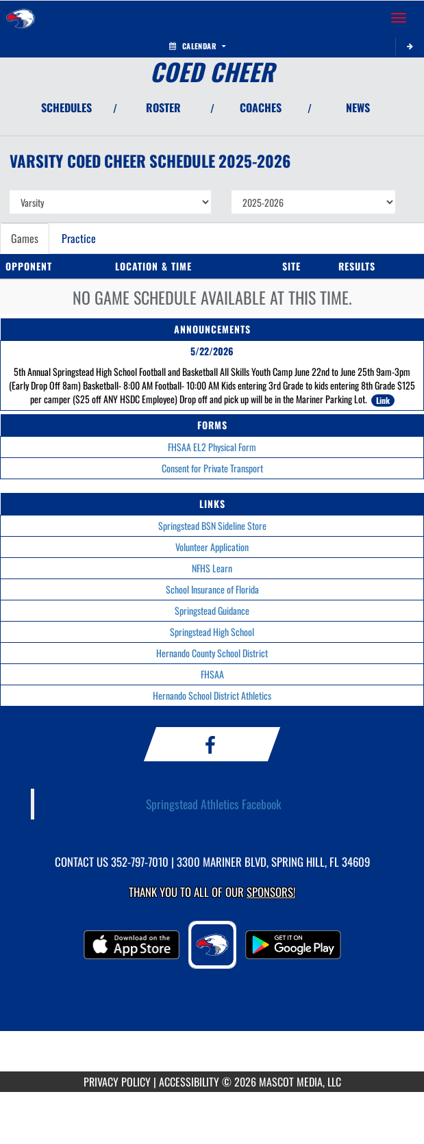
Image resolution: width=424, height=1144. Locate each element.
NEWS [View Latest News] (358, 107)
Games (24, 238)
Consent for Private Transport (212, 468)
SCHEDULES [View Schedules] (66, 107)
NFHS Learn (212, 568)
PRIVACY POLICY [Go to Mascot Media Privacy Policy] (117, 1081)
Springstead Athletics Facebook (214, 804)
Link (383, 400)
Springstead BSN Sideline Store (212, 525)
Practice (79, 238)
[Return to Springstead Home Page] (20, 18)
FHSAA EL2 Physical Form (212, 447)
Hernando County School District (212, 653)
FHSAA (212, 674)
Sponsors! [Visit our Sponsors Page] (271, 891)
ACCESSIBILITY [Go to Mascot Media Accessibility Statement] (189, 1081)
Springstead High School (212, 631)
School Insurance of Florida (212, 589)
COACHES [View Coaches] (261, 107)
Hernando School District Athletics (212, 695)
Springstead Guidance (212, 610)
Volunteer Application (212, 546)
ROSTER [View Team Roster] (163, 107)
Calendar (197, 45)
